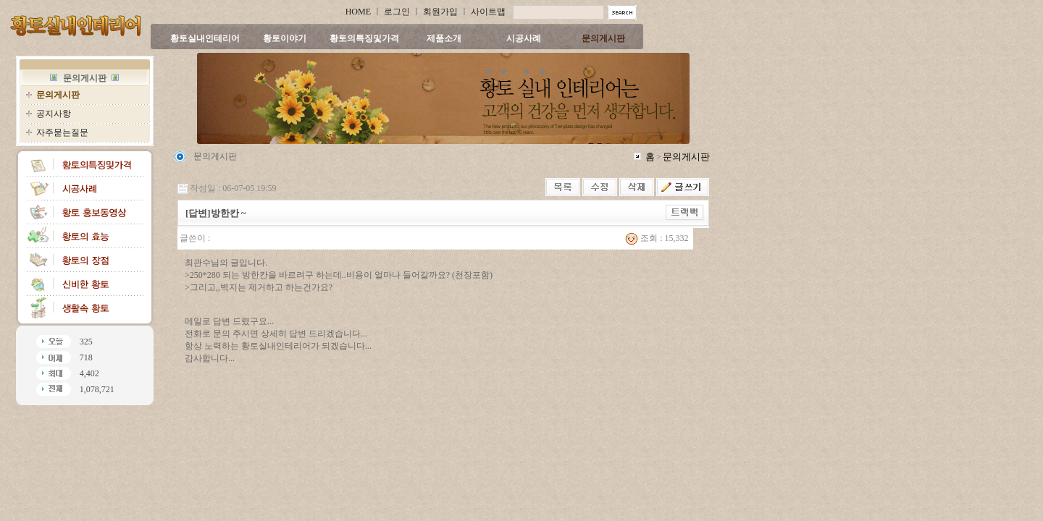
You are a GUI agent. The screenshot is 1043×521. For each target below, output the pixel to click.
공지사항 (53, 114)
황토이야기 (284, 38)
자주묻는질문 (62, 132)
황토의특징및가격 (364, 38)
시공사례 (523, 38)
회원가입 (440, 12)
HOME (358, 12)
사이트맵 (488, 12)
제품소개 (444, 38)
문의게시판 (603, 38)
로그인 (397, 12)
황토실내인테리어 (205, 38)
